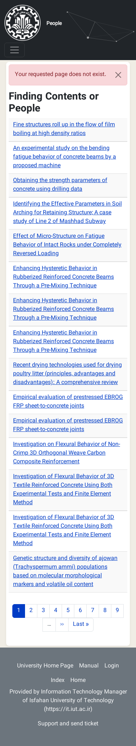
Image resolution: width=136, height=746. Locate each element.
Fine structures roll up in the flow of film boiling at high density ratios (64, 129)
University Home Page (45, 666)
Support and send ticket (68, 724)
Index (58, 680)
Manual (89, 666)
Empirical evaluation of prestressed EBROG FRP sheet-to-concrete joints (68, 402)
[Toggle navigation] (14, 50)
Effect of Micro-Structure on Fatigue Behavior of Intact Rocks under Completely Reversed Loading (67, 245)
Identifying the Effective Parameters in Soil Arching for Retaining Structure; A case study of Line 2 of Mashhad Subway (67, 213)
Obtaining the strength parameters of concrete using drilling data (60, 185)
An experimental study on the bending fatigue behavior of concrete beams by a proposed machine (64, 157)
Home (78, 680)
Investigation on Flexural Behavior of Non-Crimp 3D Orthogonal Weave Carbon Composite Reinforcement (66, 453)
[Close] (118, 75)
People (54, 24)
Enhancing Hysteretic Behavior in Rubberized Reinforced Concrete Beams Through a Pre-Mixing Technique (63, 277)
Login (111, 666)
